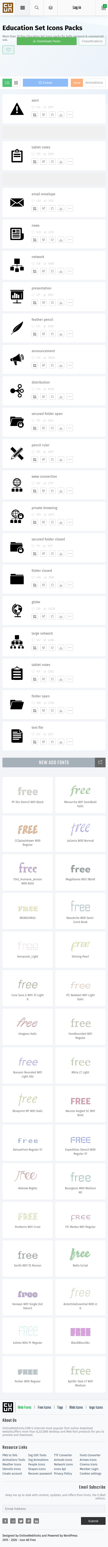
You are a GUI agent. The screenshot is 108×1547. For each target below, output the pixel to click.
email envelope (43, 194)
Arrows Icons (88, 1460)
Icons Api (60, 1469)
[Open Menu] (51, 7)
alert (35, 100)
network (38, 257)
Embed (47, 82)
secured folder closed (48, 539)
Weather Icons (11, 1464)
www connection (44, 477)
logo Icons (96, 1408)
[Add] (35, 115)
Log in (77, 7)
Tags (60, 1408)
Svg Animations (38, 1460)
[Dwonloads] (61, 115)
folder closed (42, 571)
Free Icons (44, 1408)
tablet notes (41, 147)
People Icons (36, 1464)
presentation (41, 288)
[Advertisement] (55, 64)
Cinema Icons (88, 1464)
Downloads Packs (48, 41)
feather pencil (42, 320)
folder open (41, 696)
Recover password (40, 1473)
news (35, 226)
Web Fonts (24, 1408)
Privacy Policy (63, 1473)
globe (36, 602)
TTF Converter (63, 1455)
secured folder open (47, 414)
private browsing (44, 508)
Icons (77, 82)
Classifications (92, 41)
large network (42, 633)
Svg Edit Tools (37, 1455)
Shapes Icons (36, 1469)
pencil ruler (40, 445)
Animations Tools (13, 1460)
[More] (70, 115)
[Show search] (37, 7)
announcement (43, 351)
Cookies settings (90, 1473)
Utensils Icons (11, 1469)
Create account (12, 1473)
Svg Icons (8, 8)
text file (37, 728)
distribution (41, 382)
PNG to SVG (9, 1455)
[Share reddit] (13, 1521)
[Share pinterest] (28, 1521)
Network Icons (63, 1464)
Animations (94, 83)
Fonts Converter (90, 1455)
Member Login (89, 1469)
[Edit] (43, 115)
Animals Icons (63, 1460)
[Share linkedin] (36, 1521)
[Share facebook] (5, 1521)
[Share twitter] (20, 1521)
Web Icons (76, 1408)
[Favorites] (52, 115)
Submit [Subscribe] (93, 1521)
